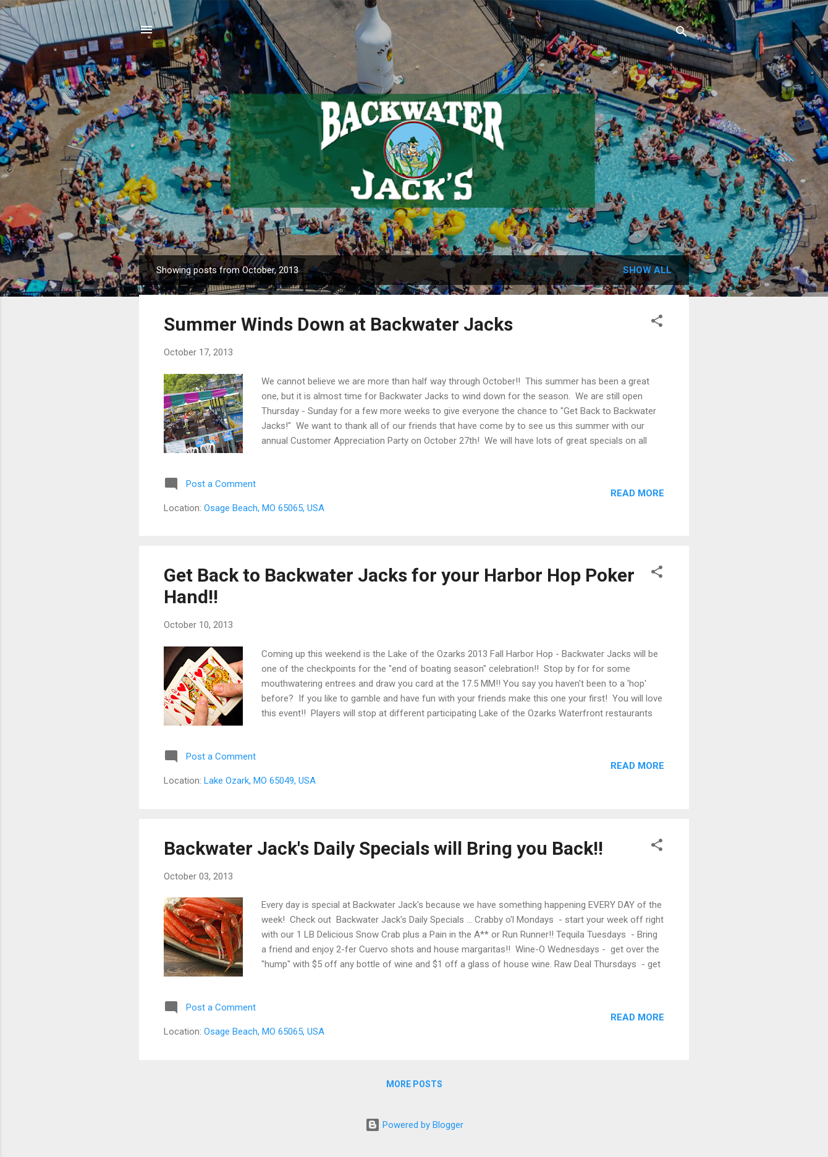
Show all (647, 270)
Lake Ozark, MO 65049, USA (260, 780)
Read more (637, 493)
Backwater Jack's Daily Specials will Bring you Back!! (383, 848)
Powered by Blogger (414, 1124)
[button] (656, 323)
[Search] (681, 34)
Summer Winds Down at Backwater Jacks (338, 324)
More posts (414, 1084)
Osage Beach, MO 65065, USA (264, 508)
